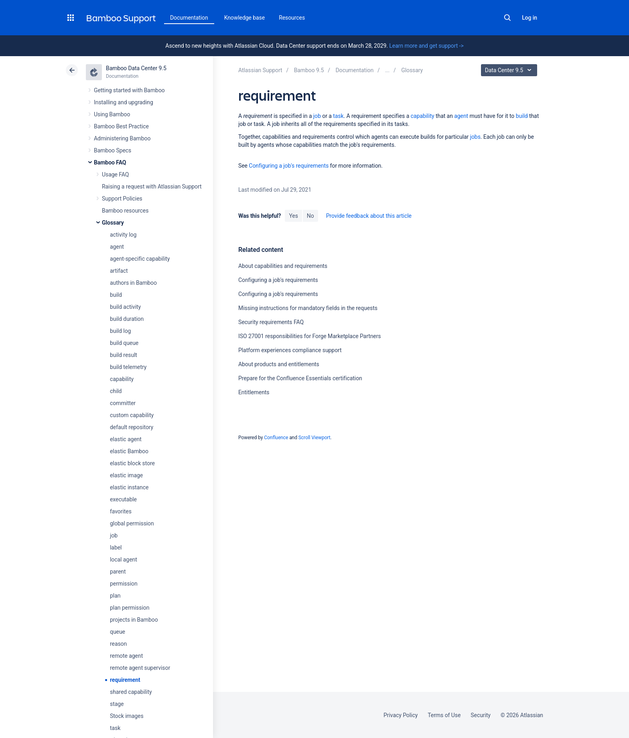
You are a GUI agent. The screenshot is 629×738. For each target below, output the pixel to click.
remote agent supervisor (140, 668)
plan (115, 595)
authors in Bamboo (133, 283)
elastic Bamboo (129, 451)
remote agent (126, 656)
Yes (293, 216)
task (115, 728)
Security (481, 715)
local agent (123, 559)
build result (123, 355)
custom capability (132, 415)
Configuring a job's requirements (289, 165)
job (114, 535)
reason (118, 644)
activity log (123, 234)
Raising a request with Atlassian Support (151, 186)
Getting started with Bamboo (129, 90)
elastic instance (129, 487)
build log (120, 331)
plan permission (129, 607)
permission (124, 583)
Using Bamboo (112, 114)
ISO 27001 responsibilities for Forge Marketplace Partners (309, 336)
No (310, 216)
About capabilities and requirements (282, 266)
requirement (125, 680)
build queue (124, 343)
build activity (125, 307)
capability (122, 379)
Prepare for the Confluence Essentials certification (300, 378)
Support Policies (122, 198)
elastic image (126, 475)
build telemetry (128, 367)
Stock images (127, 716)
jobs (475, 137)
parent (118, 571)
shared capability (131, 692)
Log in (529, 17)
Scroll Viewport (314, 437)
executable (123, 499)
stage (117, 704)
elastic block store (132, 463)
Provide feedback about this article (369, 216)
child (116, 391)
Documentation (189, 17)
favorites (121, 511)
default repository (131, 427)
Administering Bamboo (122, 138)
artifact (119, 271)
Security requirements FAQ (271, 322)
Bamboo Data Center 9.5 (136, 68)
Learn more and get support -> (426, 46)
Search (507, 17)
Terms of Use (444, 715)
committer (123, 403)
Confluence (276, 437)
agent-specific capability (140, 258)
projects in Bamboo (134, 619)
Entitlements (253, 392)
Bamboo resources (125, 210)
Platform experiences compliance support (290, 350)
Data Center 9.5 (510, 70)
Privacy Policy (400, 715)
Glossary (113, 222)
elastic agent (126, 439)
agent (117, 246)
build (116, 295)
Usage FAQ (115, 174)
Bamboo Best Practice (121, 126)
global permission (132, 523)
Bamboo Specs (112, 150)
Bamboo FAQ (110, 162)
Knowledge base (244, 17)
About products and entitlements (278, 364)
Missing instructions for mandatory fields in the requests (307, 308)
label (116, 547)
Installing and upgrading (123, 102)
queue (117, 632)
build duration (127, 319)
